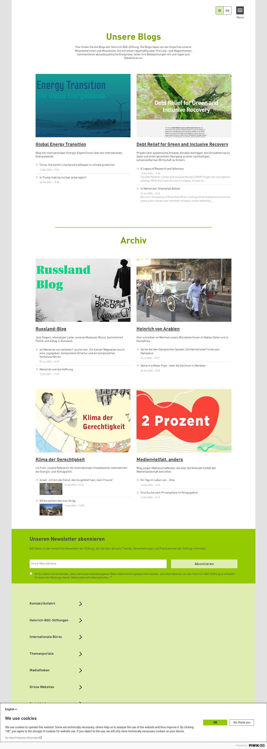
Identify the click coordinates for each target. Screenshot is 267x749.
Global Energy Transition (61, 144)
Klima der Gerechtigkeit (60, 460)
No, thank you (241, 722)
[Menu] (240, 10)
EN (227, 10)
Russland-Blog (51, 329)
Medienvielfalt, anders (159, 460)
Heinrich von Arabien (158, 329)
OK (215, 722)
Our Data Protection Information (22, 737)
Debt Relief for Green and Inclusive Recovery (182, 144)
